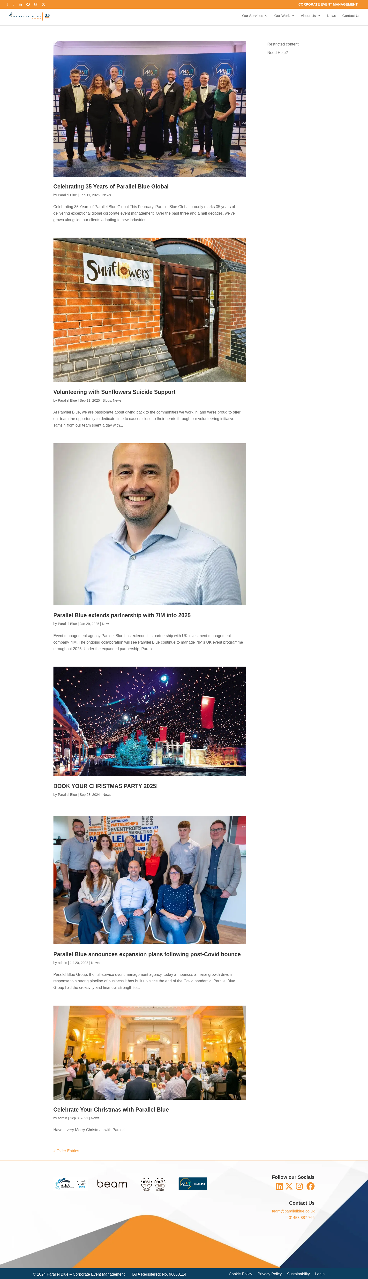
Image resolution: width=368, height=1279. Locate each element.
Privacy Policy (270, 1274)
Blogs (107, 400)
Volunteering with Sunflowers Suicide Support (114, 392)
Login (319, 1274)
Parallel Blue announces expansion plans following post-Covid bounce (147, 954)
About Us (308, 17)
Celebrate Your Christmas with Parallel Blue (111, 1109)
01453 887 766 (302, 1218)
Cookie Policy (240, 1274)
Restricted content (283, 44)
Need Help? (277, 53)
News (331, 17)
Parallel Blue (67, 195)
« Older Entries (66, 1151)
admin (62, 963)
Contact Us (351, 17)
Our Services (252, 17)
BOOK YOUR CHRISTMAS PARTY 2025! (105, 786)
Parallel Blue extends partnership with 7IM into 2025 (122, 615)
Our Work (281, 17)
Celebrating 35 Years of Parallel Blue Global (111, 186)
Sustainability (298, 1274)
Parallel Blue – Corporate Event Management (86, 1274)
